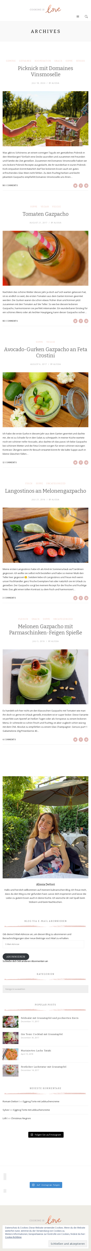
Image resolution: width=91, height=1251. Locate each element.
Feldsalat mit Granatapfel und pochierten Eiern (50, 1018)
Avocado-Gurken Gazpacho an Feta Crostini (45, 352)
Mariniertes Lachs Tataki (36, 1050)
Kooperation (43, 61)
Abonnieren (15, 956)
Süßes (80, 61)
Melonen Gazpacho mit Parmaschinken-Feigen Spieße (45, 629)
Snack (58, 61)
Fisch (28, 483)
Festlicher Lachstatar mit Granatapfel (43, 1066)
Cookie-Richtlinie (13, 1237)
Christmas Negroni (21, 1118)
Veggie (56, 206)
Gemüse (11, 61)
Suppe (69, 61)
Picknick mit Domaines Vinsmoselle (45, 71)
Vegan (45, 206)
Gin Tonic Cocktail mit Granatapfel (42, 1034)
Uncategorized (56, 483)
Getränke (25, 61)
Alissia (55, 83)
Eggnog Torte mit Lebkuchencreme (41, 1101)
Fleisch (23, 619)
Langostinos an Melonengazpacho (45, 491)
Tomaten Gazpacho (46, 214)
